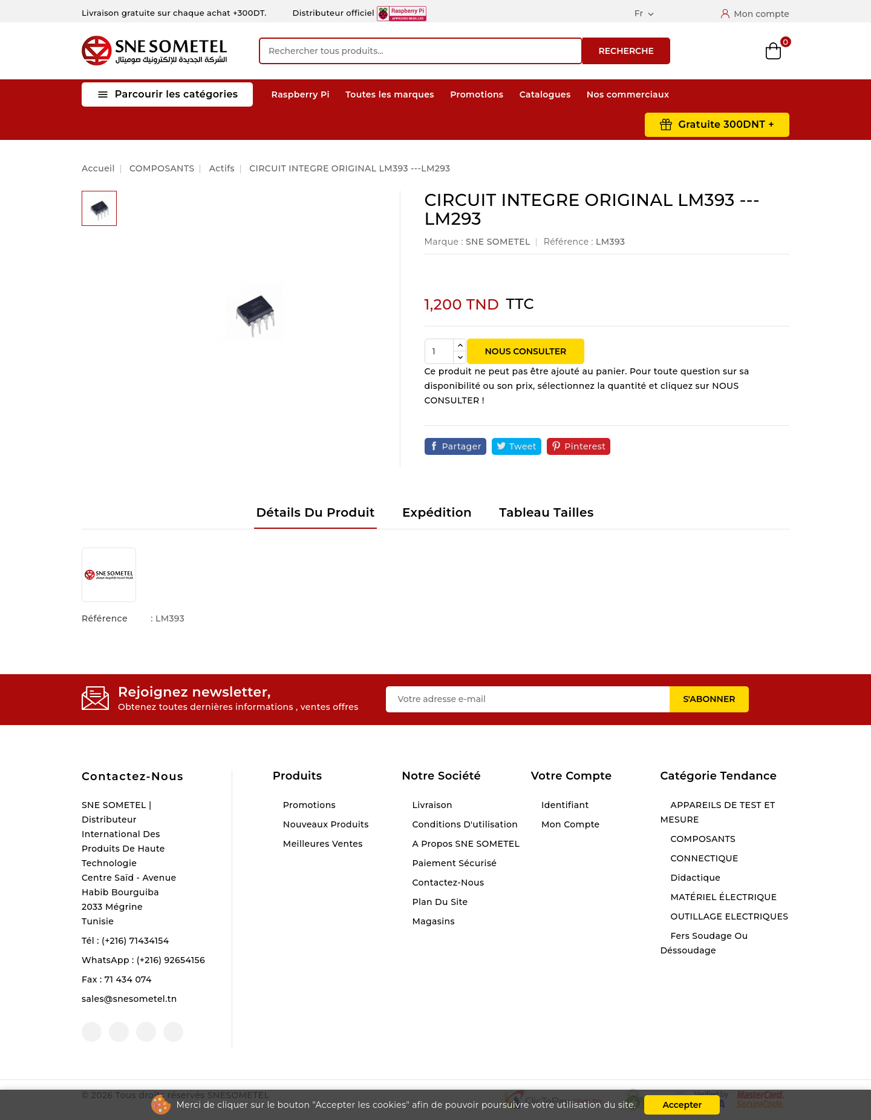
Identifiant (564, 805)
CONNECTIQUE (703, 858)
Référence (105, 618)
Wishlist (742, 51)
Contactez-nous (133, 776)
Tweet (523, 446)
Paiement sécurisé (453, 863)
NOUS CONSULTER (526, 351)
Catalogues (545, 94)
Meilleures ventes (322, 843)
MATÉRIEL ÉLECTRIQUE (722, 897)
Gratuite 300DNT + (726, 124)
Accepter (682, 1104)
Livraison (430, 805)
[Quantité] (439, 351)
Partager (461, 446)
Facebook (92, 1032)
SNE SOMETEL (498, 241)
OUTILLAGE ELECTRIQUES (728, 916)
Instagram (146, 1032)
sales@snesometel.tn (129, 998)
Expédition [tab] (437, 512)
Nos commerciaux (628, 94)
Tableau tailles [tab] (546, 512)
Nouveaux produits (325, 824)
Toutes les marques (389, 94)
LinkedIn (173, 1032)
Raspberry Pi (301, 94)
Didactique (694, 877)
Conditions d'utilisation (463, 824)
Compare (710, 51)
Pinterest (584, 446)
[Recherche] (420, 51)
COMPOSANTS (702, 838)
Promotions (476, 94)
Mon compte (569, 824)
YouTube (119, 1032)
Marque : (444, 241)
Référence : (568, 241)
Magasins (432, 921)
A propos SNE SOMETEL (464, 843)
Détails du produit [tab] (315, 512)
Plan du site (438, 901)
